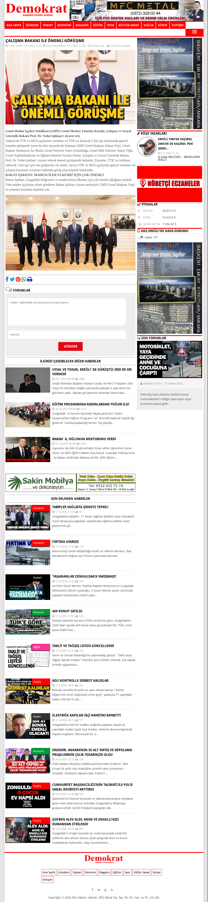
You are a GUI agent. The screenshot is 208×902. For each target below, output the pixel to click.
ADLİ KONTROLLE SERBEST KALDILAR (80, 681)
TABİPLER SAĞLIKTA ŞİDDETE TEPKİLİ (80, 507)
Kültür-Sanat (142, 872)
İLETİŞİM (178, 25)
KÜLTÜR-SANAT (129, 25)
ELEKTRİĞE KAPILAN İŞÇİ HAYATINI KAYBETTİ (86, 715)
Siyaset (77, 872)
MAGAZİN (82, 25)
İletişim (48, 879)
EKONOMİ (64, 25)
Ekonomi (90, 872)
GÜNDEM (32, 25)
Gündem (63, 872)
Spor (127, 872)
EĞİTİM (98, 25)
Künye (157, 872)
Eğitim (117, 872)
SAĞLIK (149, 25)
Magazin (104, 872)
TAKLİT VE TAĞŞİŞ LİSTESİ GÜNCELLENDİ (83, 646)
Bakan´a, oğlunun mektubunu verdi (84, 439)
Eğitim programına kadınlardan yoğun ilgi (90, 404)
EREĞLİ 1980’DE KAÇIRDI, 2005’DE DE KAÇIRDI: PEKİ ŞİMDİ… (175, 143)
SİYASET (48, 25)
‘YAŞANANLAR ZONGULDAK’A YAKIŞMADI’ (84, 576)
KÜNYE (162, 25)
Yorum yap (97, 45)
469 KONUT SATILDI (67, 611)
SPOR (110, 25)
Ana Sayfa (49, 872)
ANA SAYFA (13, 25)
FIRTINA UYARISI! (65, 542)
